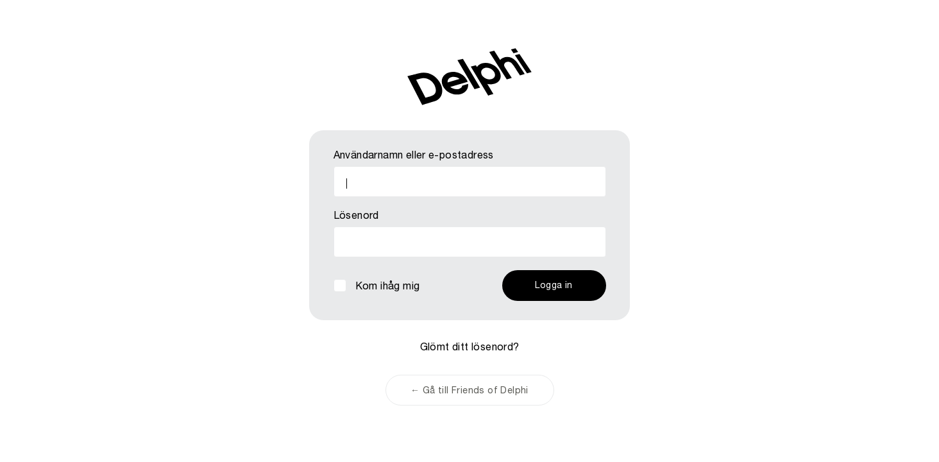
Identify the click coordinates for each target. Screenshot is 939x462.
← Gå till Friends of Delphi (469, 391)
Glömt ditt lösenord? (470, 348)
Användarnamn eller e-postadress (414, 156)
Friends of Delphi (469, 76)
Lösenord (356, 217)
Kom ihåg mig (387, 287)
